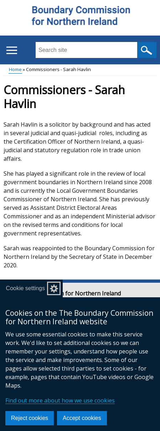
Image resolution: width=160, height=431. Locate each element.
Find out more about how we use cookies (60, 400)
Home (15, 69)
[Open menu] (11, 50)
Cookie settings (25, 288)
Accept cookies (82, 418)
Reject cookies (29, 418)
